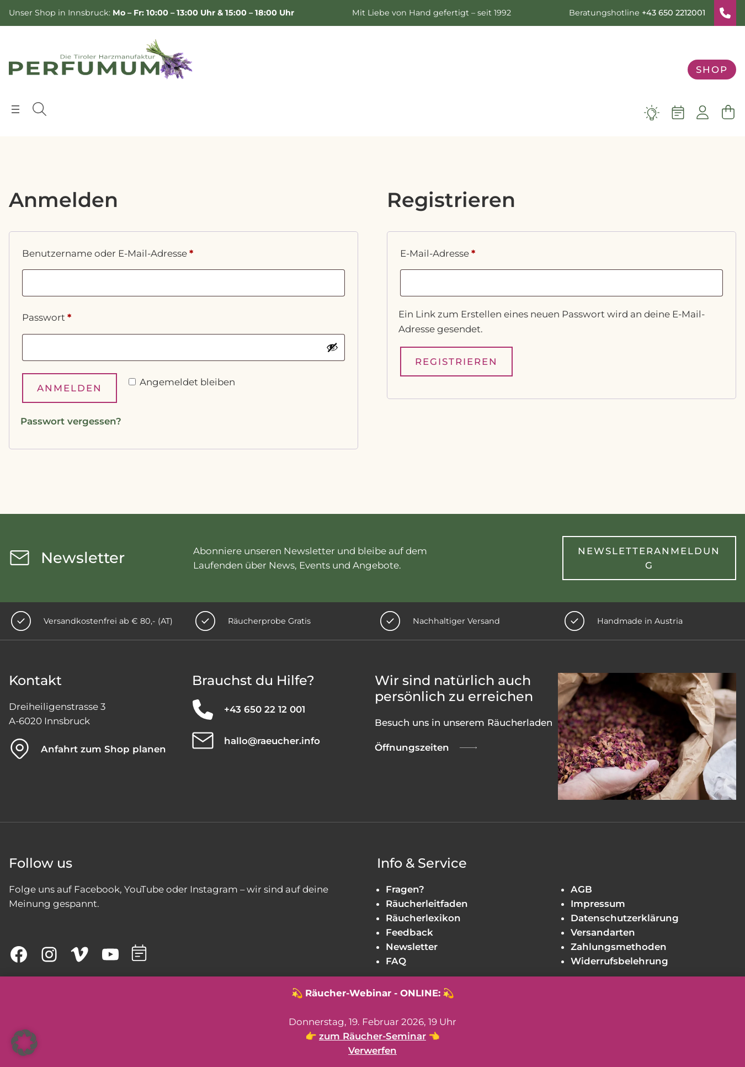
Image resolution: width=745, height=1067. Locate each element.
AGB (581, 889)
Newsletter (412, 946)
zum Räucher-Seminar (372, 1036)
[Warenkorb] (728, 112)
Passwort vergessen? (70, 421)
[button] (24, 1042)
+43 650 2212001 (673, 13)
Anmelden (69, 388)
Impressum (598, 903)
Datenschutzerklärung (625, 917)
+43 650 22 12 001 (264, 709)
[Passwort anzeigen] (332, 347)
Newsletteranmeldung (649, 558)
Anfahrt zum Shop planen (103, 749)
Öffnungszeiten (412, 747)
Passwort (74, 316)
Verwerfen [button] (372, 1050)
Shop (712, 69)
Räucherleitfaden (427, 903)
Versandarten (603, 932)
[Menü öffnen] (15, 109)
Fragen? (405, 889)
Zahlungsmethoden (619, 946)
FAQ (396, 961)
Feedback (409, 932)
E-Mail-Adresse (465, 252)
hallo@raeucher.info (272, 740)
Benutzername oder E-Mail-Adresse (135, 252)
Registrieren (456, 361)
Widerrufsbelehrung (619, 961)
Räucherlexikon (423, 917)
